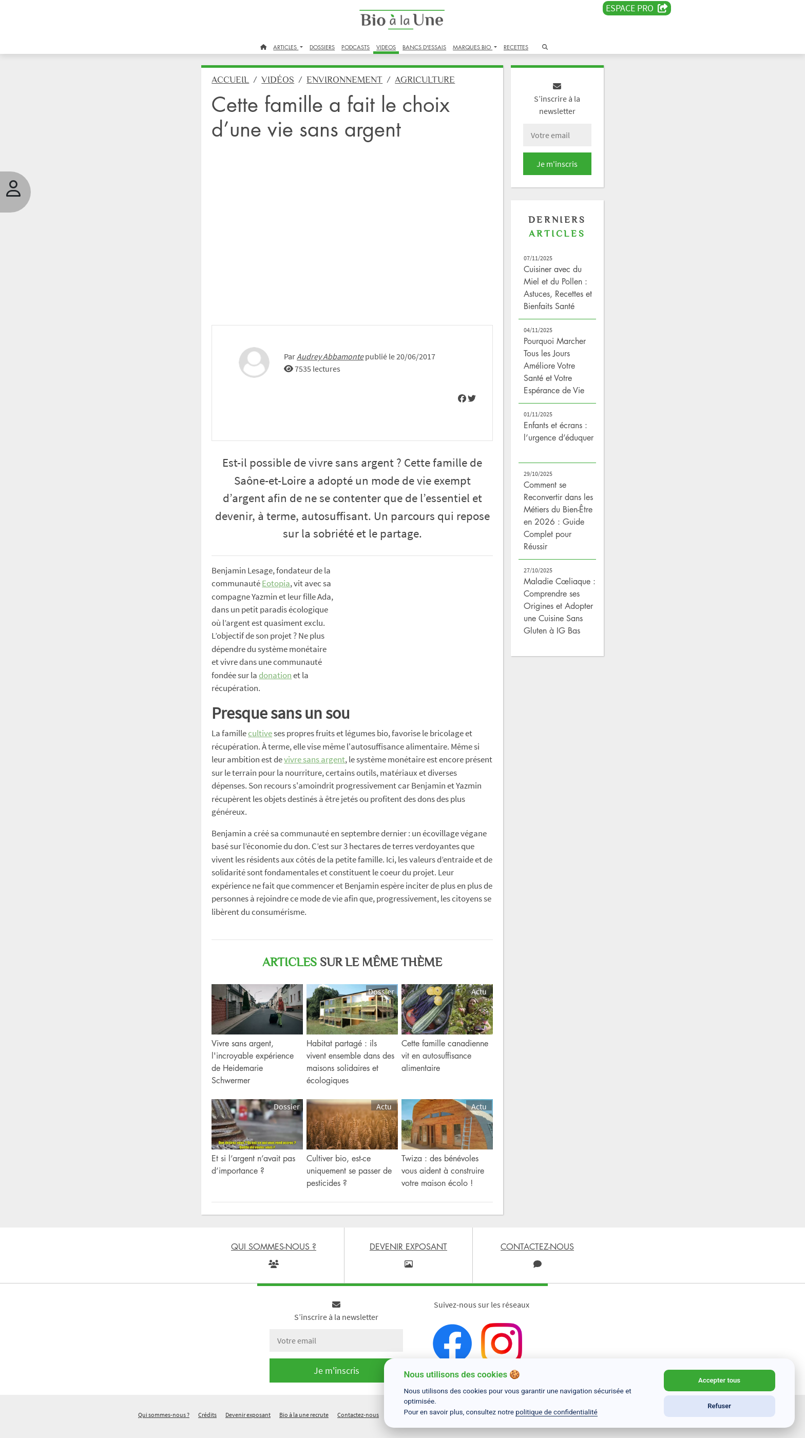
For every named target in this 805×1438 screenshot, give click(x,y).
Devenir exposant (248, 1424)
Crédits (207, 1424)
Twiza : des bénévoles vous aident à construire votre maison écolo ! (442, 1180)
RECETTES (516, 47)
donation (252, 686)
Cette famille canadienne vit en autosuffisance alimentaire (444, 1066)
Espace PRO (637, 8)
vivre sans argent (318, 771)
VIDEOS (386, 47)
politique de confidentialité (556, 1412)
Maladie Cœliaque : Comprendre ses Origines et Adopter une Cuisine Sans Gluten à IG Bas (556, 607)
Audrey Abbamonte (333, 355)
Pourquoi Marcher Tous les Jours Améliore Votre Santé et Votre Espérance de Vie (553, 367)
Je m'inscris (554, 165)
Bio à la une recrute (304, 1424)
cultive (264, 745)
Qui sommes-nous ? (163, 1424)
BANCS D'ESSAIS (424, 47)
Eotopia (288, 581)
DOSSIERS (322, 47)
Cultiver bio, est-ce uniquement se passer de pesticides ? (351, 1180)
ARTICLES (285, 47)
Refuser (719, 1406)
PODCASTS (355, 47)
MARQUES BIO (472, 47)
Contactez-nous (358, 1424)
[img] (460, 397)
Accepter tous (719, 1380)
